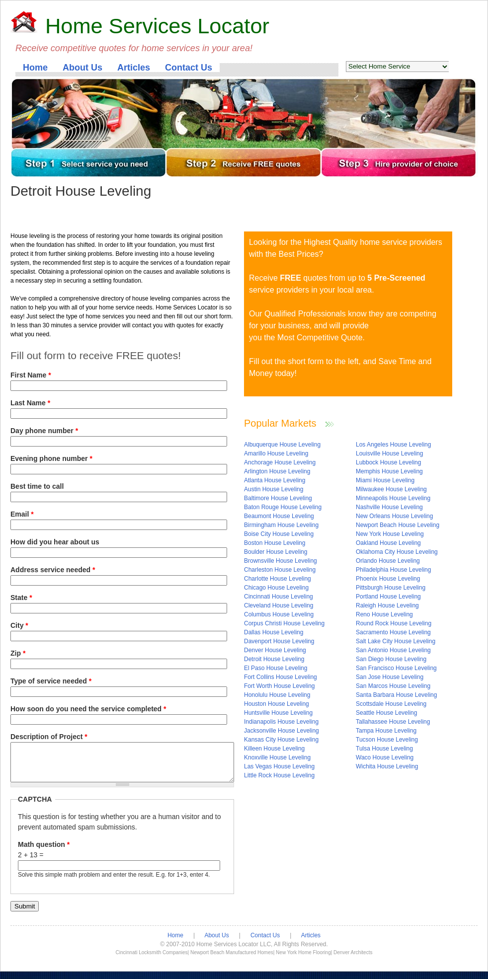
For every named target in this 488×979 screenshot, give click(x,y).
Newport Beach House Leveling (397, 525)
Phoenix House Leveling (388, 578)
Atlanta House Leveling (274, 480)
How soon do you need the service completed (88, 709)
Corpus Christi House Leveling (284, 623)
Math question (44, 852)
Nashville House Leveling (389, 507)
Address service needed (52, 570)
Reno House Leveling (384, 614)
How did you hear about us (54, 542)
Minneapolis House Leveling (393, 498)
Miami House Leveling (385, 480)
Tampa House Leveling (386, 730)
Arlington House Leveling (277, 471)
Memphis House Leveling (389, 471)
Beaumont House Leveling (279, 516)
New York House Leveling (390, 533)
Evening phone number (51, 458)
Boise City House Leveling (279, 533)
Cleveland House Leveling (278, 605)
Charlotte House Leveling (277, 578)
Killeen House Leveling (274, 748)
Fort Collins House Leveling (280, 677)
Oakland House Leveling (388, 542)
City (19, 625)
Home (35, 67)
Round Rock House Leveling (393, 623)
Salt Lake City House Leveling (395, 641)
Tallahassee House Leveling (393, 721)
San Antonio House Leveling (393, 650)
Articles (133, 67)
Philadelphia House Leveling (393, 569)
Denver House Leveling (275, 650)
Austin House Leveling (273, 489)
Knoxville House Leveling (277, 757)
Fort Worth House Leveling (279, 685)
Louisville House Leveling (389, 453)
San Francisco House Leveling (396, 668)
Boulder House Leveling (275, 551)
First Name (30, 375)
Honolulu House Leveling (277, 694)
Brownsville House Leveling (280, 560)
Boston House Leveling (274, 542)
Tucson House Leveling (387, 739)
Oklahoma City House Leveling (397, 551)
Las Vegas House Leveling (279, 766)
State (21, 598)
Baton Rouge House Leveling (283, 507)
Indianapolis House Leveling (281, 721)
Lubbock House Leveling (388, 462)
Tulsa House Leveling (384, 748)
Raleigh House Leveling (387, 605)
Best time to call (37, 486)
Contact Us (188, 67)
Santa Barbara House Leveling (396, 694)
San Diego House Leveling (391, 659)
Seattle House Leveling (386, 712)
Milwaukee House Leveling (391, 489)
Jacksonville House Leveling (281, 730)
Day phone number (44, 431)
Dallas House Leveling (273, 632)
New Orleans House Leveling (394, 516)
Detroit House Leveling (274, 659)
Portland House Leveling (388, 596)
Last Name (30, 403)
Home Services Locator (157, 26)
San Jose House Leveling (389, 677)
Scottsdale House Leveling (391, 703)
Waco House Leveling (384, 757)
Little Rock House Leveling (279, 775)
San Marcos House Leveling (393, 685)
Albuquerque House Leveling (282, 444)
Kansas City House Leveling (281, 739)
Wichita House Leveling (387, 766)
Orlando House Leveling (388, 560)
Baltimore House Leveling (278, 498)
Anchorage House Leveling (280, 462)
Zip (17, 653)
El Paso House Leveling (275, 668)
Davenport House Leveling (279, 641)
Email (22, 514)
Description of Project (48, 737)
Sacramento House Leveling (393, 632)
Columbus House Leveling (279, 614)
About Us (82, 67)
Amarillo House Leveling (276, 453)
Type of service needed (50, 681)
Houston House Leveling (276, 703)
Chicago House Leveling (276, 587)
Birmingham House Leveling (281, 525)
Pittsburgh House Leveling (390, 587)
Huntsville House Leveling (278, 712)
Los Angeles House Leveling (393, 444)
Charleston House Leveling (280, 569)
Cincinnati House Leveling (278, 596)
